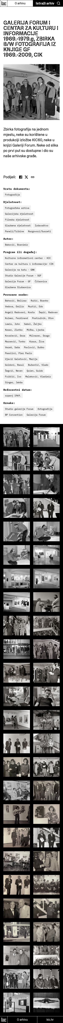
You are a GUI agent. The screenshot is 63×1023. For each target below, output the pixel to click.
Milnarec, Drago (39, 335)
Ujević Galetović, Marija (21, 359)
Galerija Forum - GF (18, 281)
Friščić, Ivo (13, 376)
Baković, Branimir (16, 244)
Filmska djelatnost (17, 219)
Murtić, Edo (35, 306)
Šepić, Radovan (48, 312)
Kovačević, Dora (15, 335)
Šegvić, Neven (14, 370)
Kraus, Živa (36, 341)
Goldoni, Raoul (14, 364)
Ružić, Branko (39, 300)
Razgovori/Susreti (39, 231)
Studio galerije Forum (19, 408)
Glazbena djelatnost (18, 225)
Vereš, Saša (12, 347)
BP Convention (14, 414)
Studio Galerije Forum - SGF (23, 275)
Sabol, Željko (32, 323)
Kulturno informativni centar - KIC (28, 258)
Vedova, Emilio (14, 306)
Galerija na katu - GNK (20, 269)
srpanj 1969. (13, 395)
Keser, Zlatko (14, 329)
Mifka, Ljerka (35, 329)
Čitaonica (41, 281)
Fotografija (12, 194)
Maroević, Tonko (15, 341)
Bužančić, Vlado (38, 364)
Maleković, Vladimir (38, 376)
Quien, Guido (35, 370)
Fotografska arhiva (17, 207)
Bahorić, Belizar (16, 300)
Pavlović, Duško (34, 347)
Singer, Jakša (14, 382)
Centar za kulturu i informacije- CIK (29, 263)
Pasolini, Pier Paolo (18, 353)
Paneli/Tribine (14, 231)
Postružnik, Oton (43, 318)
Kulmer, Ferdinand (16, 318)
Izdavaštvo (41, 225)
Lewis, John (12, 323)
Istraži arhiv (45, 3)
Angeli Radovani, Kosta (20, 312)
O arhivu (20, 3)
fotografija (44, 408)
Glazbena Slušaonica (18, 287)
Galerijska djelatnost (19, 213)
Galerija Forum (36, 414)
